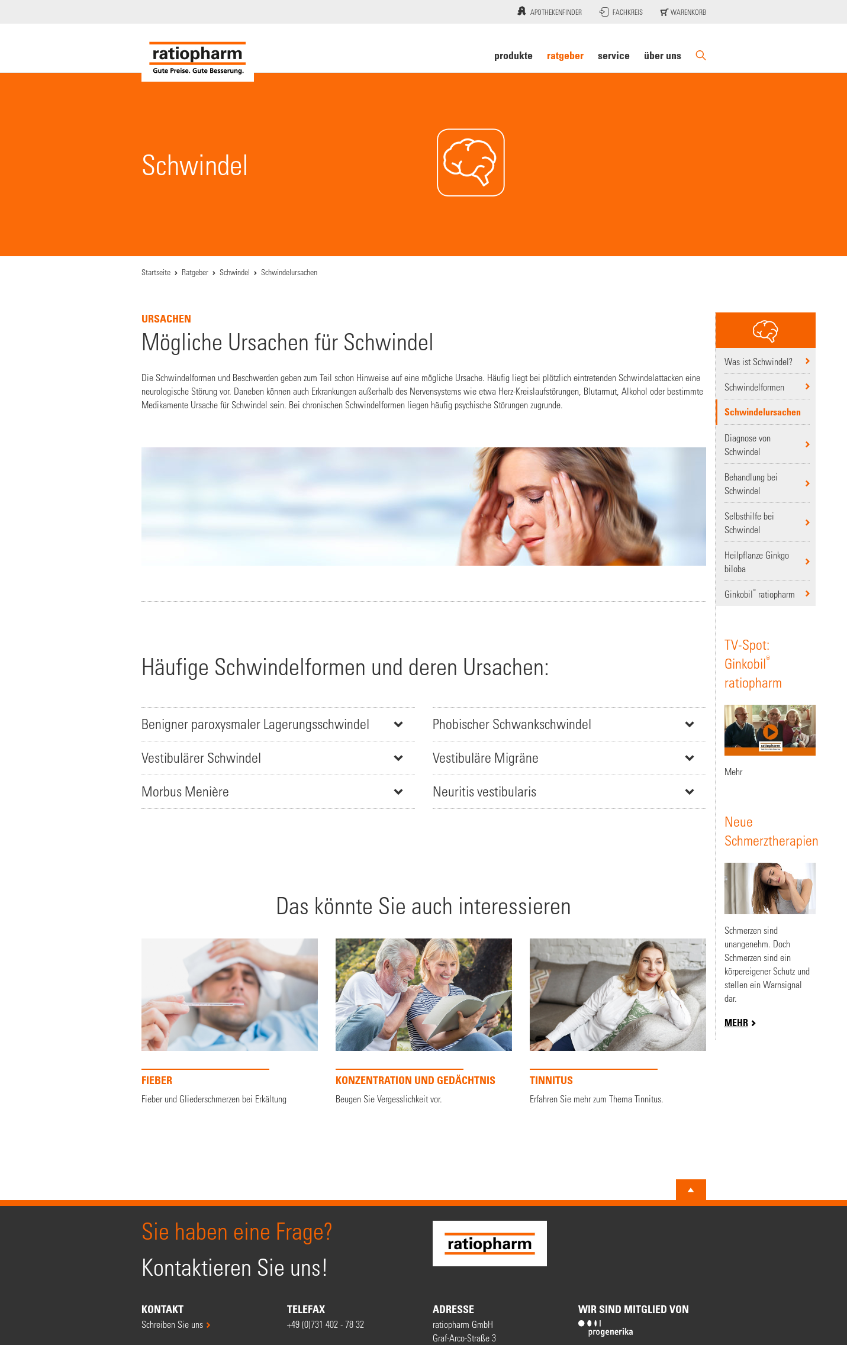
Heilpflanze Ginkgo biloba (756, 561)
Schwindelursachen (762, 412)
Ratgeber (565, 55)
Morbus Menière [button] (185, 791)
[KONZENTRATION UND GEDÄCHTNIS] (424, 1021)
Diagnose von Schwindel (747, 444)
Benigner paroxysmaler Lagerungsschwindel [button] (255, 724)
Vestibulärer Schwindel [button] (201, 758)
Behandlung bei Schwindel (751, 483)
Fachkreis (621, 12)
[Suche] (700, 55)
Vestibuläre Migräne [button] (486, 758)
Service (614, 55)
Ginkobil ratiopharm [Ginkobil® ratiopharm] (759, 592)
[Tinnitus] (618, 1021)
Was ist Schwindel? (758, 361)
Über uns (662, 55)
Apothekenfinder (548, 11)
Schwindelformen (754, 386)
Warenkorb (683, 12)
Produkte (513, 55)
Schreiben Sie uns (172, 1324)
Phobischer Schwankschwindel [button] (512, 724)
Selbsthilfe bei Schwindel (749, 522)
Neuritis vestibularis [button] (484, 791)
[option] (230, 1024)
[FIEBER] (229, 1021)
